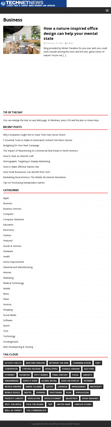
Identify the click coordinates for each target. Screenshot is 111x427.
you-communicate (36, 410)
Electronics (8, 229)
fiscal (75, 375)
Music (6, 293)
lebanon (62, 386)
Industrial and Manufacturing (18, 267)
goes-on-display (70, 380)
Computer (8, 213)
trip (50, 404)
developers (51, 368)
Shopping (8, 309)
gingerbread (12, 380)
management (79, 386)
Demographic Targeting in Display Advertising (26, 161)
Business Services (12, 208)
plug (68, 392)
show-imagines (90, 398)
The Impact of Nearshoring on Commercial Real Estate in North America (40, 150)
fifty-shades (41, 375)
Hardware (8, 251)
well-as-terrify (13, 410)
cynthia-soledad (31, 368)
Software (8, 320)
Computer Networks (13, 219)
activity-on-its (13, 363)
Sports (6, 325)
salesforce (71, 398)
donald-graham (71, 368)
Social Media (9, 315)
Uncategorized (10, 341)
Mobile (6, 288)
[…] (64, 55)
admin (70, 43)
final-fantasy (60, 375)
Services (7, 304)
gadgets (87, 375)
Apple (6, 198)
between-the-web (58, 363)
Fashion (7, 235)
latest (49, 386)
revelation (34, 398)
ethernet (10, 375)
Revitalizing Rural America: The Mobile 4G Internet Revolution (34, 177)
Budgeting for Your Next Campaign (21, 145)
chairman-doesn (82, 363)
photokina (56, 392)
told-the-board (34, 404)
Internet (7, 272)
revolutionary (52, 398)
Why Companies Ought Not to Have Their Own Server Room (34, 134)
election (89, 368)
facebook (24, 375)
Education (8, 224)
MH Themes (74, 424)
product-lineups (14, 398)
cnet (98, 363)
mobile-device (12, 392)
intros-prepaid (13, 386)
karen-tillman (34, 386)
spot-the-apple (13, 404)
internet (89, 380)
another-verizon (35, 363)
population (82, 392)
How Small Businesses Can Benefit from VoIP (26, 171)
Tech (5, 330)
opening (40, 392)
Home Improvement (13, 261)
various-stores (83, 404)
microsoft (96, 386)
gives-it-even (30, 380)
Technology (9, 336)
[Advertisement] (27, 87)
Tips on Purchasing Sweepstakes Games (24, 182)
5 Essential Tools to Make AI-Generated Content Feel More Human (37, 140)
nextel (28, 392)
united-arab (63, 404)
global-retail (49, 380)
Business (7, 203)
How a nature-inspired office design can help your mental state (71, 33)
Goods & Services (12, 245)
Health (6, 256)
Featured (7, 240)
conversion (11, 368)
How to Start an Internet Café (18, 156)
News (6, 298)
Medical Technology (13, 283)
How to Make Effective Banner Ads (21, 166)
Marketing (8, 277)
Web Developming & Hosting (18, 346)
